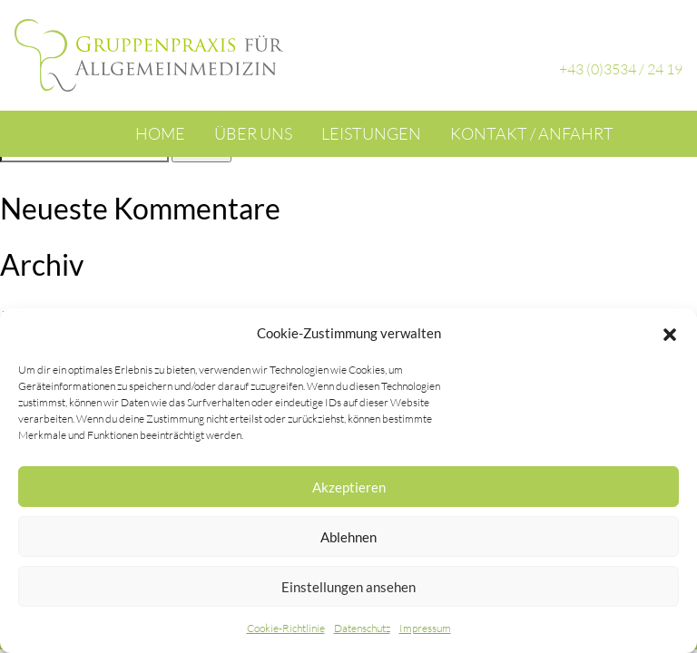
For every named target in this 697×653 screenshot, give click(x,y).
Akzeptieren (349, 487)
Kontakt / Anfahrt (532, 133)
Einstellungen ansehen (348, 587)
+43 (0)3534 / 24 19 (620, 69)
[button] (670, 333)
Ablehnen (348, 537)
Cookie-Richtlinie (286, 628)
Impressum (425, 628)
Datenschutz (362, 628)
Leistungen (371, 133)
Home (160, 133)
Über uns (253, 133)
